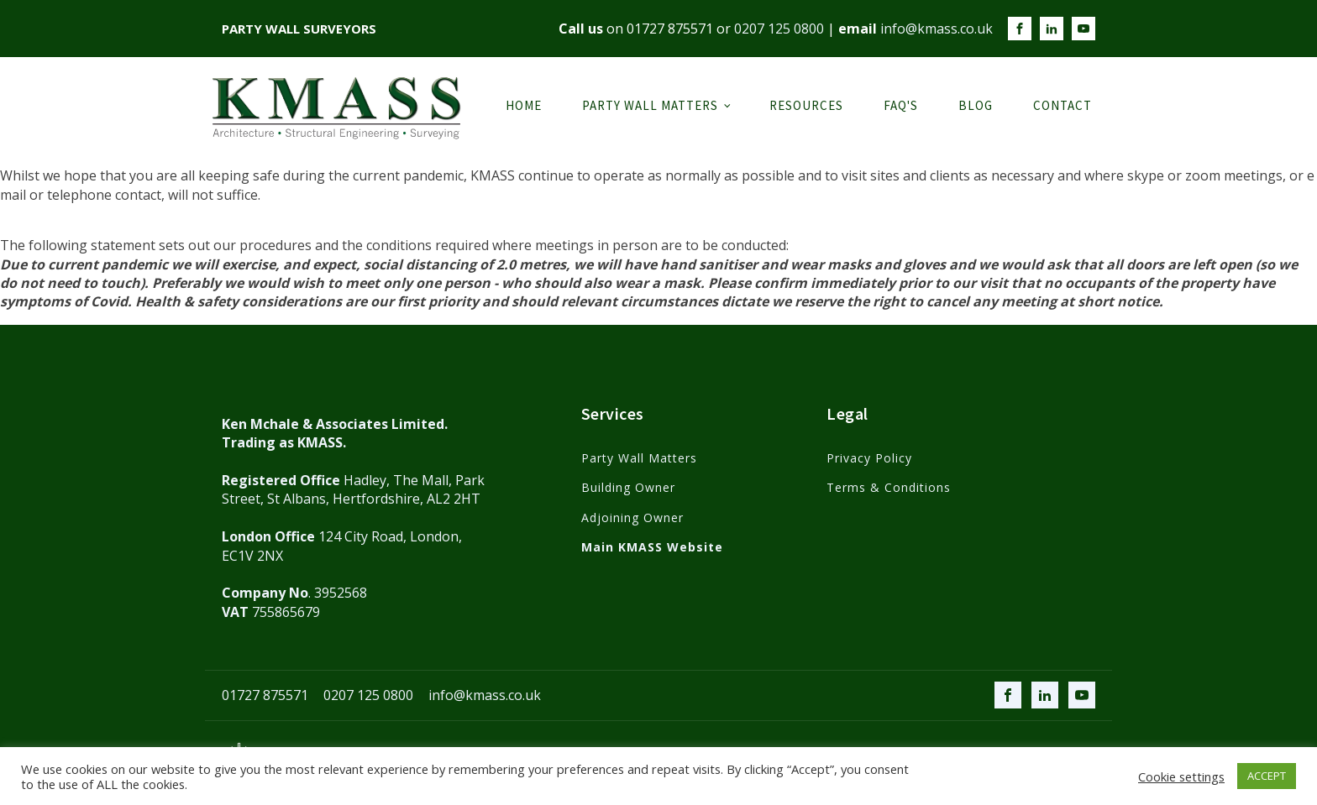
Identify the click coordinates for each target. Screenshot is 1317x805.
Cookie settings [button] (1181, 776)
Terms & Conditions (888, 487)
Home (524, 105)
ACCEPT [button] (1266, 775)
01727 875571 (670, 28)
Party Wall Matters (650, 105)
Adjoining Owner (632, 517)
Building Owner (628, 487)
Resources (806, 105)
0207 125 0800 (779, 28)
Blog (975, 105)
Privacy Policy (869, 458)
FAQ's (901, 105)
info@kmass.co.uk (936, 28)
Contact (1062, 105)
